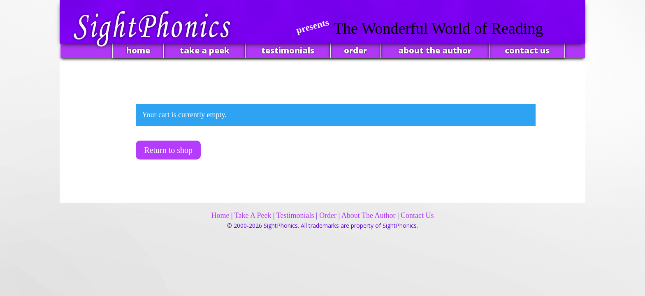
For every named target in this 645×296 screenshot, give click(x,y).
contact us (527, 50)
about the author (434, 50)
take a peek (205, 50)
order (355, 50)
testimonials (287, 50)
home (138, 50)
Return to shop (168, 150)
